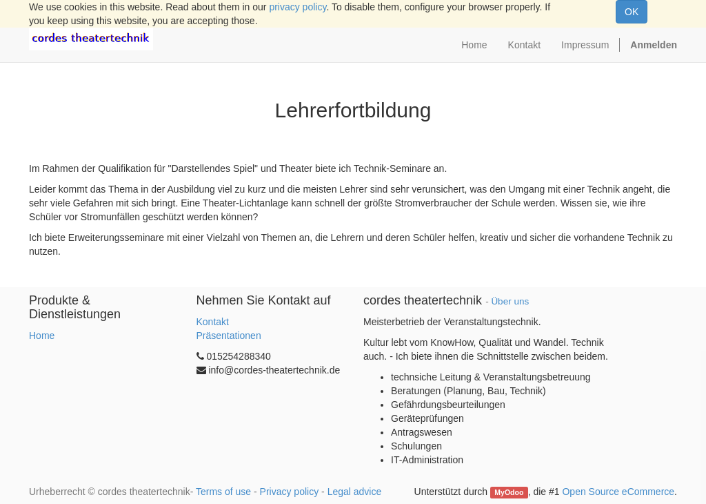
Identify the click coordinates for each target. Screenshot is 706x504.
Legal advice (354, 491)
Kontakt (212, 321)
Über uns (510, 301)
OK (631, 11)
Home (41, 335)
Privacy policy (289, 491)
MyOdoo (508, 492)
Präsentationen (228, 335)
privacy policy (297, 6)
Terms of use (223, 491)
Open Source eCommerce (618, 491)
